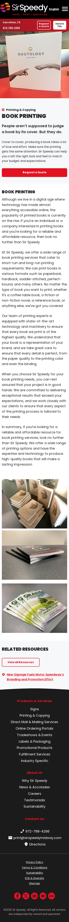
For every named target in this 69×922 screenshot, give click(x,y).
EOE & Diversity (34, 878)
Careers (34, 793)
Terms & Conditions (34, 867)
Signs (34, 709)
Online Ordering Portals (34, 728)
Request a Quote (44, 25)
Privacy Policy (34, 862)
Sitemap (34, 883)
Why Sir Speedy (34, 780)
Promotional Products (34, 747)
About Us (34, 773)
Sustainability (34, 806)
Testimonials (34, 800)
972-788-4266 (11, 27)
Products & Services (34, 701)
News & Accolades (34, 787)
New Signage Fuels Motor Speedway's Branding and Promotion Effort (35, 677)
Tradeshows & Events (34, 735)
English (54, 9)
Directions (34, 844)
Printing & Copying (21, 110)
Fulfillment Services (34, 754)
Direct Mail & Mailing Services (34, 722)
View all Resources (21, 662)
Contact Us (34, 819)
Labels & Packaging (34, 741)
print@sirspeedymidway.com (34, 837)
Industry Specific (34, 760)
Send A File (59, 25)
